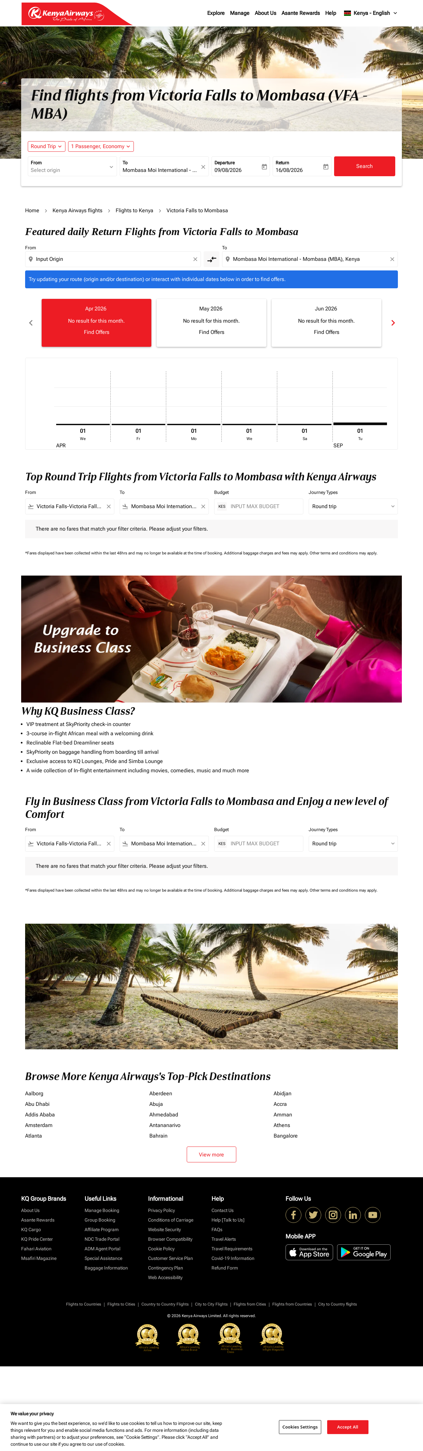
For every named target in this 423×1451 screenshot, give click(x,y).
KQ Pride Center (37, 1239)
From (36, 162)
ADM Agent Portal (102, 1248)
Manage (240, 13)
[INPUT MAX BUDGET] (263, 506)
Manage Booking (102, 1210)
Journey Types (323, 492)
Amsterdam (39, 1125)
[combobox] (69, 170)
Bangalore (286, 1136)
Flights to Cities (121, 1304)
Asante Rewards (301, 13)
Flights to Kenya (134, 210)
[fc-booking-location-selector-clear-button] (204, 167)
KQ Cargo (31, 1229)
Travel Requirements (232, 1248)
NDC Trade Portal (102, 1239)
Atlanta (33, 1136)
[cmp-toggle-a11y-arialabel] (211, 259)
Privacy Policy (161, 1210)
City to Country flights (337, 1304)
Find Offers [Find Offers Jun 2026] (326, 332)
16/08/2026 (289, 170)
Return (282, 162)
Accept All (347, 1427)
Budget (221, 492)
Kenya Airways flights (77, 210)
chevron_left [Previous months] (30, 323)
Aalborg (34, 1093)
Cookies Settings (300, 1427)
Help (330, 13)
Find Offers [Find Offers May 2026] (211, 332)
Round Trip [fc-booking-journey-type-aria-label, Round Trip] (43, 146)
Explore (216, 13)
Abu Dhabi (37, 1104)
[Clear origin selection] (196, 259)
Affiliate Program (102, 1229)
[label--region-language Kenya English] (371, 13)
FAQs (217, 1229)
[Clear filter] (108, 506)
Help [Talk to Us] (228, 1220)
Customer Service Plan (170, 1258)
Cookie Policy (161, 1248)
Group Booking (100, 1220)
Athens (282, 1125)
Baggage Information (106, 1267)
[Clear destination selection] (393, 259)
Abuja (156, 1104)
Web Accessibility (165, 1277)
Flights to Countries (83, 1304)
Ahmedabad (163, 1114)
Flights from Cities (250, 1304)
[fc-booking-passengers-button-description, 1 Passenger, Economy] (97, 146)
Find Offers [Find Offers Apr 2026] (96, 332)
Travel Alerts (224, 1239)
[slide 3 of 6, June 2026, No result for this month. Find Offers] (326, 322)
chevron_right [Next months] (392, 323)
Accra (280, 1104)
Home (32, 210)
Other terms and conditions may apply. (343, 553)
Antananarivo (164, 1125)
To (125, 162)
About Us (265, 13)
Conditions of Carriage (170, 1220)
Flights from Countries (292, 1304)
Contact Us (223, 1210)
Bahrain (158, 1136)
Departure (224, 162)
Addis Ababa (40, 1114)
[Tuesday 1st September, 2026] (360, 424)
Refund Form (225, 1267)
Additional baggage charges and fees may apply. (267, 553)
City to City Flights (211, 1304)
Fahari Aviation (36, 1248)
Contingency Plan (165, 1267)
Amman (283, 1114)
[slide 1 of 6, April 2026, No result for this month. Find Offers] (96, 322)
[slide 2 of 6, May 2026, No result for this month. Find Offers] (211, 322)
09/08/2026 (228, 170)
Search (364, 166)
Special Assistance (103, 1258)
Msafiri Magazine (39, 1258)
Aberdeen (160, 1093)
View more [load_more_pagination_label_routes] (211, 1154)
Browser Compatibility (170, 1239)
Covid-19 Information (233, 1258)
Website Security (164, 1229)
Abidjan (282, 1093)
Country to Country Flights (165, 1304)
